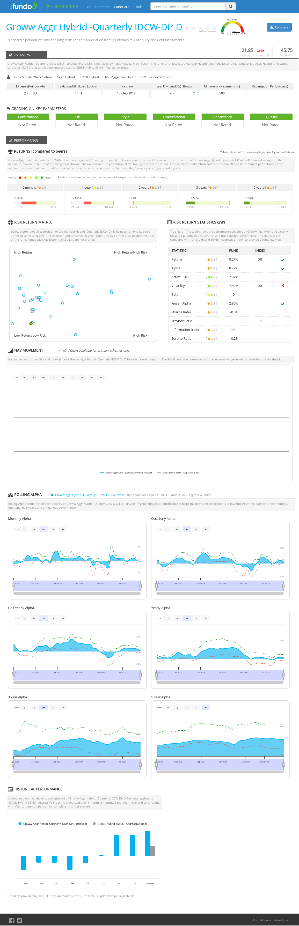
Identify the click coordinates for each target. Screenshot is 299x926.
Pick (87, 6)
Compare (102, 6)
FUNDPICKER (62, 6)
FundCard (121, 6)
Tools (138, 6)
